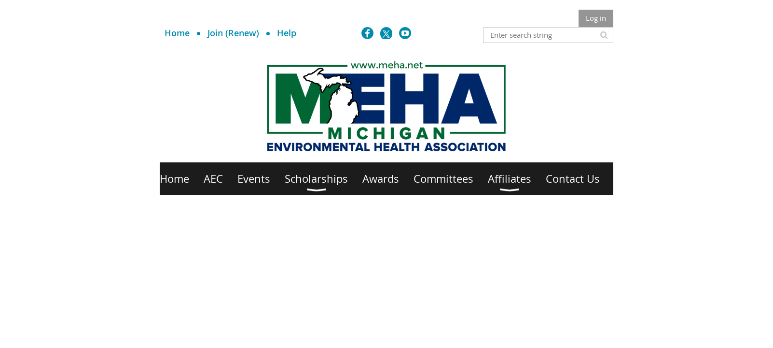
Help (286, 33)
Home (177, 33)
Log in (596, 18)
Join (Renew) (233, 33)
